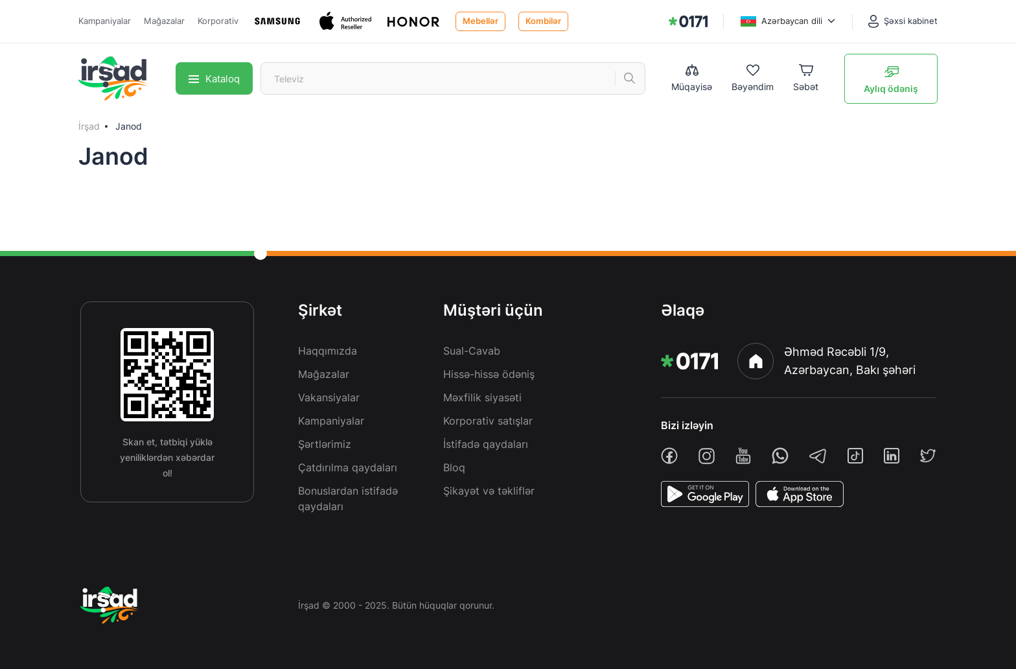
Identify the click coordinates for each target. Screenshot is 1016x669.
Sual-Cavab (471, 350)
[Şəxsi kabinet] (903, 21)
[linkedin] (891, 456)
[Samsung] (278, 21)
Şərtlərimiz (324, 444)
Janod (128, 126)
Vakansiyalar (329, 397)
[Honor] (415, 21)
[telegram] (818, 456)
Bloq (454, 467)
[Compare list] (691, 78)
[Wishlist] (753, 78)
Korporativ (218, 21)
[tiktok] (855, 456)
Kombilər (543, 21)
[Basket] (805, 78)
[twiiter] (928, 456)
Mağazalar (164, 21)
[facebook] (669, 455)
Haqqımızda (327, 350)
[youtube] (743, 455)
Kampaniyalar (104, 21)
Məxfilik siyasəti (482, 397)
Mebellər (480, 21)
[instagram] (706, 456)
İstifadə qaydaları (485, 444)
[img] (688, 21)
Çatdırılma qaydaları (347, 467)
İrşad (89, 126)
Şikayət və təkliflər (489, 490)
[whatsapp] (780, 455)
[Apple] (347, 21)
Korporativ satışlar (488, 420)
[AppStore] (800, 494)
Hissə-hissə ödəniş (489, 374)
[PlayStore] (705, 494)
